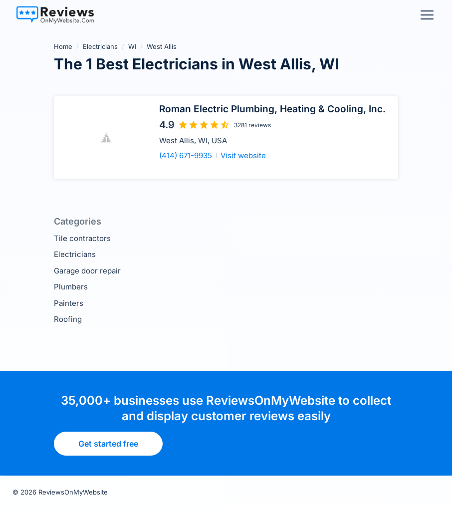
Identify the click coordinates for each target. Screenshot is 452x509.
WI (132, 46)
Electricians (100, 46)
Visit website (243, 155)
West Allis (162, 46)
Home (63, 46)
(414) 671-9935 (185, 155)
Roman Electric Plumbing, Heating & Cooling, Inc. (272, 109)
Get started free (108, 444)
